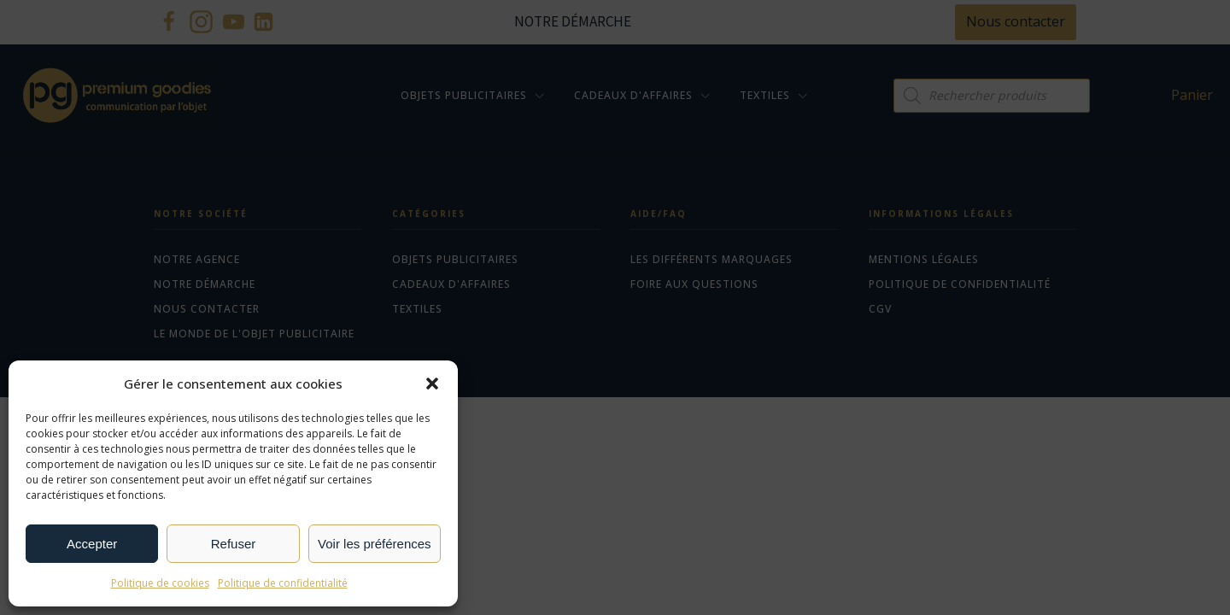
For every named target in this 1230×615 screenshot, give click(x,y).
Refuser (233, 543)
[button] (432, 383)
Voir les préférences (374, 543)
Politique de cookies (160, 583)
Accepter (92, 543)
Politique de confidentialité (283, 583)
